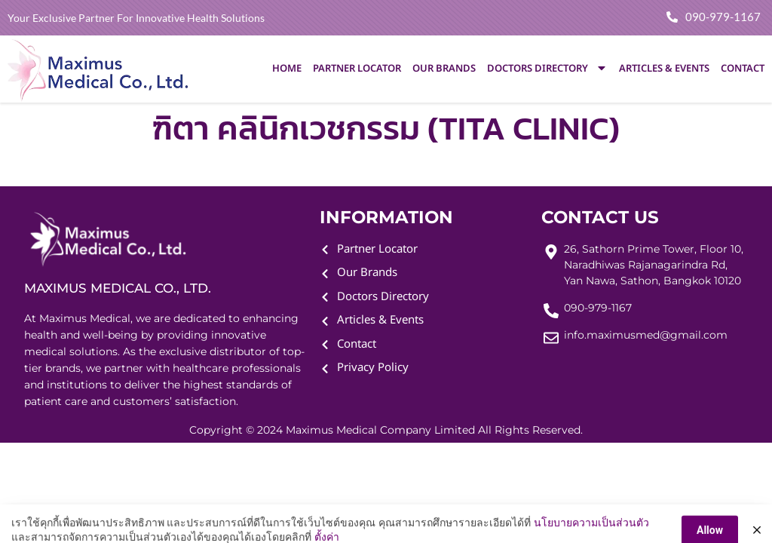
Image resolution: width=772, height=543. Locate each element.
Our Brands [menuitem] (444, 68)
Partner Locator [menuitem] (357, 68)
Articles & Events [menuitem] (664, 68)
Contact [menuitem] (742, 68)
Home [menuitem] (287, 68)
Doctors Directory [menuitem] (547, 68)
